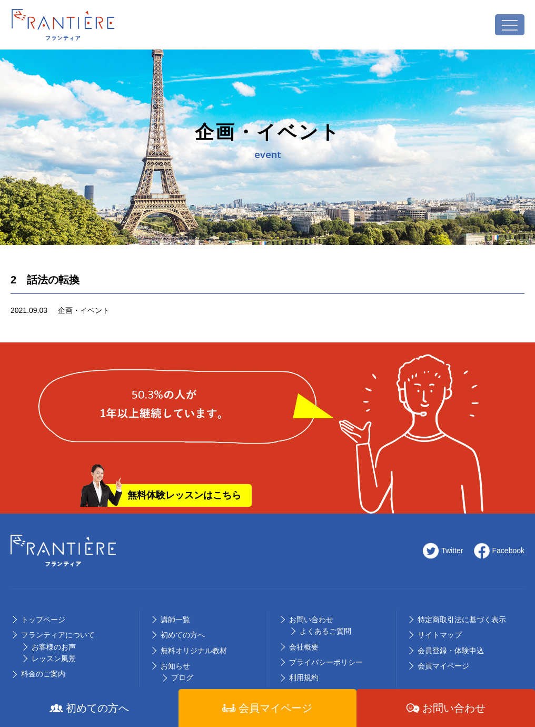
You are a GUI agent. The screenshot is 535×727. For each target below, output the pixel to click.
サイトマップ (440, 635)
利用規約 (304, 677)
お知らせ (175, 666)
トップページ (43, 619)
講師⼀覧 (175, 619)
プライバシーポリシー (326, 662)
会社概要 (304, 647)
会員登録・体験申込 (451, 650)
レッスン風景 (54, 658)
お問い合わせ (311, 619)
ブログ (182, 677)
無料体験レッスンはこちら (184, 495)
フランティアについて (58, 635)
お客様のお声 (54, 647)
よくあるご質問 (325, 631)
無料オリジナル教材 (194, 650)
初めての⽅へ (183, 635)
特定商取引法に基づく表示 (462, 619)
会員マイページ (443, 666)
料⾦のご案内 (43, 674)
